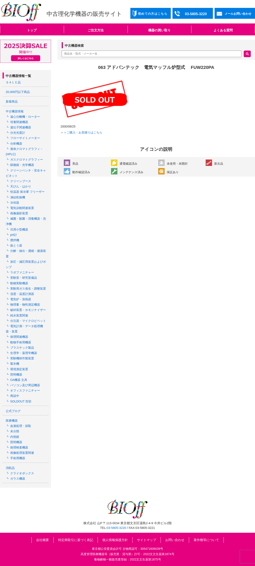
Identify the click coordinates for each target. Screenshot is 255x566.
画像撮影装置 (19, 213)
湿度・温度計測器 (22, 294)
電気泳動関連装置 (22, 208)
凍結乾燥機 (17, 197)
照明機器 (16, 374)
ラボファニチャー (22, 272)
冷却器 (14, 202)
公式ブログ (13, 411)
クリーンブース (20, 181)
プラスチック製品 (22, 347)
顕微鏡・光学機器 (22, 165)
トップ (32, 30)
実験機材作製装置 (22, 358)
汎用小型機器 (19, 229)
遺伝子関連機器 (20, 127)
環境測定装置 (19, 369)
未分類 (14, 431)
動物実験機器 (19, 283)
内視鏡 (14, 436)
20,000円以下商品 (18, 92)
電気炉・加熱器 (20, 299)
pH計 (13, 235)
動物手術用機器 (20, 342)
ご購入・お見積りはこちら (84, 132)
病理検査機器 (19, 447)
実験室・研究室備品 (23, 277)
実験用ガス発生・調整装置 (28, 288)
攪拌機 (14, 240)
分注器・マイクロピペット (28, 320)
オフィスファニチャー (25, 390)
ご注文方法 (96, 30)
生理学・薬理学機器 (23, 353)
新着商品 (12, 101)
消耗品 (10, 468)
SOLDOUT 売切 (20, 401)
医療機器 (12, 420)
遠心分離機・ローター (25, 116)
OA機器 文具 (18, 380)
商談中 (14, 396)
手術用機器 (17, 458)
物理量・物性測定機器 (25, 304)
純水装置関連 (19, 315)
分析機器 (16, 143)
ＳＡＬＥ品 (13, 82)
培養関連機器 (19, 122)
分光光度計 (17, 132)
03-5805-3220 (116, 528)
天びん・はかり (20, 186)
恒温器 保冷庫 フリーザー (27, 191)
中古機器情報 (15, 111)
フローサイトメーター (25, 138)
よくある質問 (223, 30)
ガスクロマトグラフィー (26, 159)
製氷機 (14, 363)
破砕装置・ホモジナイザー (28, 310)
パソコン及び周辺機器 (25, 385)
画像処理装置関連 (22, 452)
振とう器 (16, 245)
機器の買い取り (159, 30)
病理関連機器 (19, 336)
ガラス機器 (17, 478)
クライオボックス (22, 473)
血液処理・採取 (20, 426)
